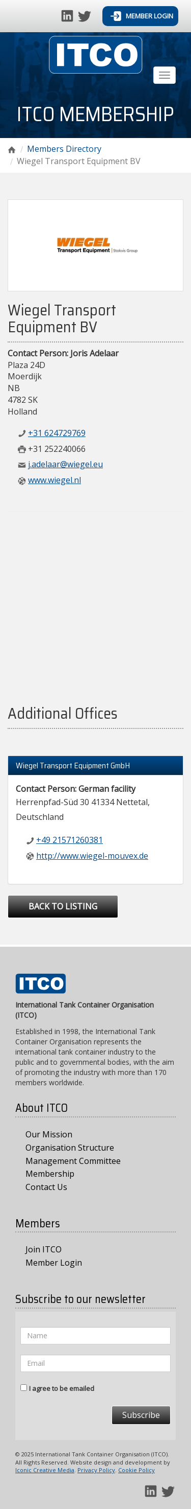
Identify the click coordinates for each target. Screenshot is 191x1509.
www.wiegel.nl (54, 480)
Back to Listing (63, 906)
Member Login (142, 16)
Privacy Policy (96, 1470)
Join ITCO (43, 1249)
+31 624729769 (57, 433)
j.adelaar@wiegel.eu (65, 464)
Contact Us (46, 1187)
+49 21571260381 (69, 839)
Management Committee (73, 1161)
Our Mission (48, 1134)
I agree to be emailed (61, 1388)
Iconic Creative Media (44, 1470)
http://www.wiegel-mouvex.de (92, 855)
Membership (49, 1173)
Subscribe (141, 1415)
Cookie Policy (136, 1470)
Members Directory (64, 148)
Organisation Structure (69, 1147)
